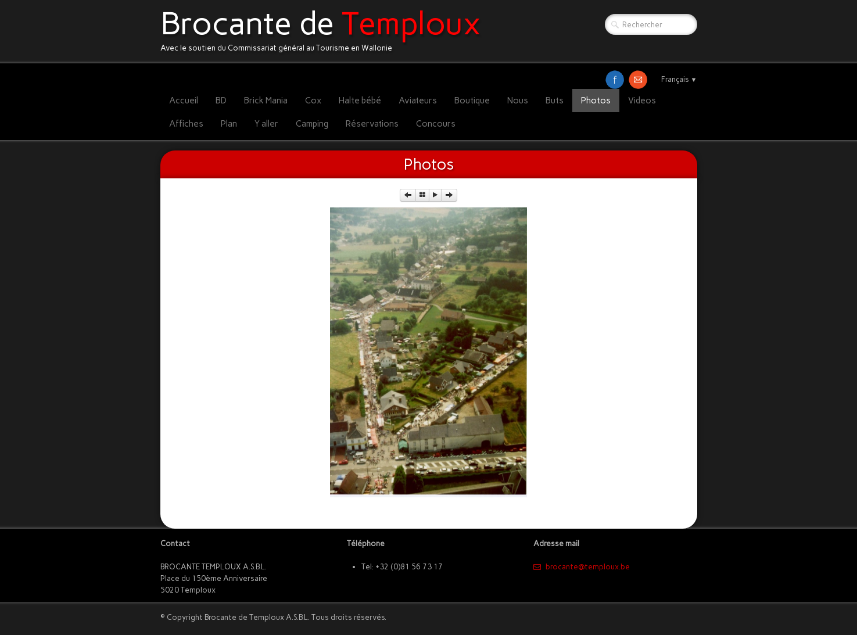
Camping (312, 124)
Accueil (183, 100)
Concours (436, 124)
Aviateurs (418, 100)
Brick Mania (266, 100)
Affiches (186, 124)
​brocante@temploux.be (581, 566)
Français (679, 79)
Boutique (472, 100)
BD (221, 100)
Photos (596, 100)
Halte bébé (360, 100)
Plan (229, 124)
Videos (642, 100)
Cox (313, 100)
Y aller (266, 124)
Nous (517, 100)
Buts (555, 100)
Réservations (372, 124)
